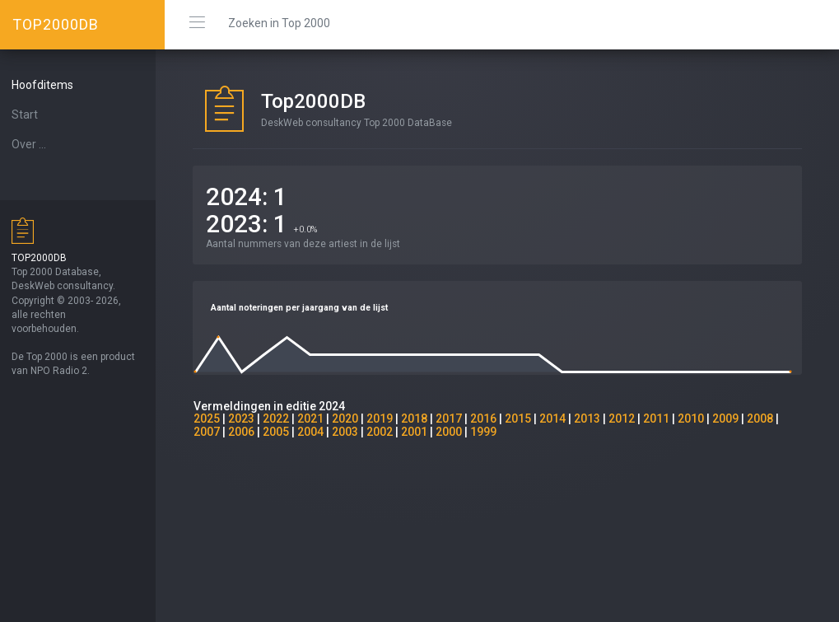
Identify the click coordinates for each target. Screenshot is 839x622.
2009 (734, 418)
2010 (700, 418)
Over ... (38, 144)
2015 (527, 418)
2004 (319, 431)
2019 (388, 418)
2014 (561, 418)
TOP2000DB (55, 24)
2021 (319, 418)
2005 (285, 431)
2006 (250, 431)
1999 (492, 431)
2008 (769, 418)
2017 (458, 418)
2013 (596, 418)
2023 (250, 418)
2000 (458, 431)
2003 (354, 431)
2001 (423, 431)
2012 (631, 418)
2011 (665, 418)
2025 (216, 418)
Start (34, 114)
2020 (354, 418)
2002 (388, 431)
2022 (285, 418)
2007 (216, 431)
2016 (492, 418)
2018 (423, 418)
